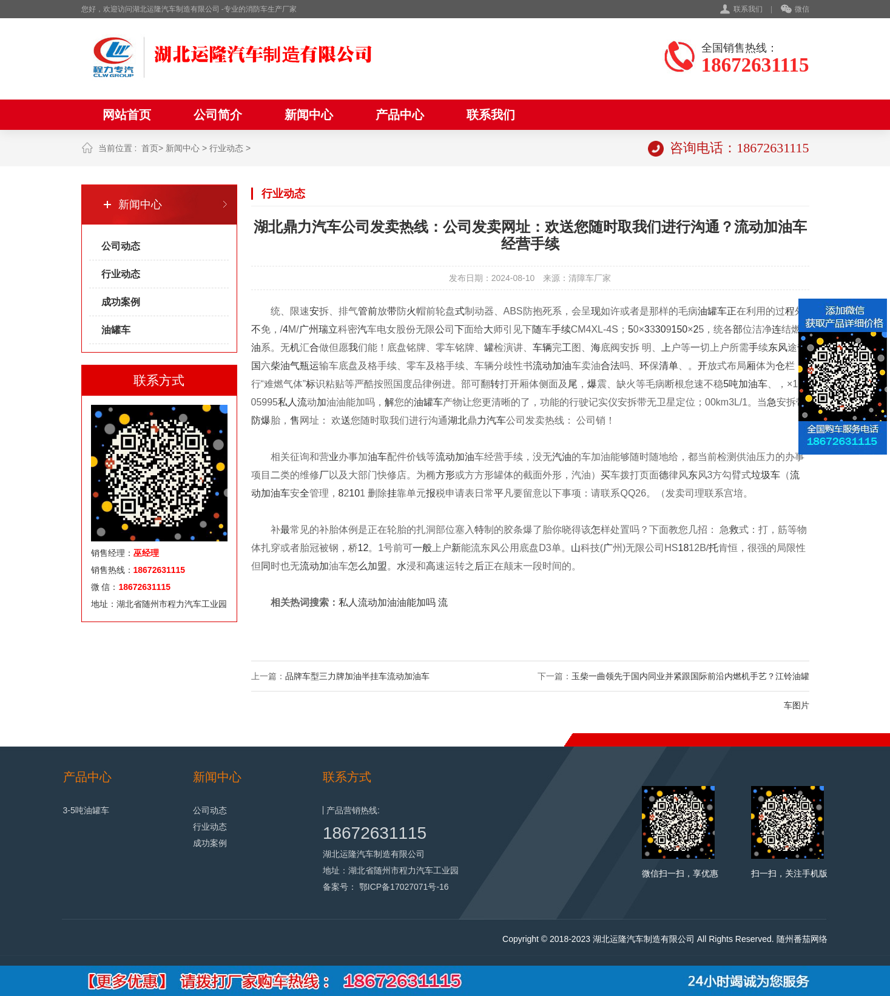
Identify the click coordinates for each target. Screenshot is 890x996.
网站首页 (127, 114)
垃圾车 (765, 475)
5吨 (730, 384)
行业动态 (226, 148)
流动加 (314, 566)
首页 (149, 148)
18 (683, 548)
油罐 (707, 311)
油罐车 (115, 330)
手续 (561, 329)
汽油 (561, 457)
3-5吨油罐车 (86, 810)
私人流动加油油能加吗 (387, 602)
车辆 (542, 347)
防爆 (261, 420)
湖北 (457, 420)
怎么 (358, 566)
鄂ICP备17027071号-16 (404, 887)
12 (363, 548)
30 (660, 329)
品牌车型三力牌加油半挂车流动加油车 (357, 676)
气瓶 (299, 366)
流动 (542, 366)
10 (354, 493)
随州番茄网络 (802, 939)
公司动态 (120, 246)
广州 (309, 329)
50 (681, 329)
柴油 (280, 366)
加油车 (752, 384)
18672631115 (374, 833)
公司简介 (218, 114)
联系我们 (748, 9)
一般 (422, 548)
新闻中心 (309, 114)
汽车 (496, 420)
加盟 (377, 566)
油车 (377, 457)
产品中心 (400, 114)
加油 (561, 366)
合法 (610, 366)
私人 (287, 402)
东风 (777, 347)
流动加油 (455, 457)
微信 (795, 9)
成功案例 (120, 302)
